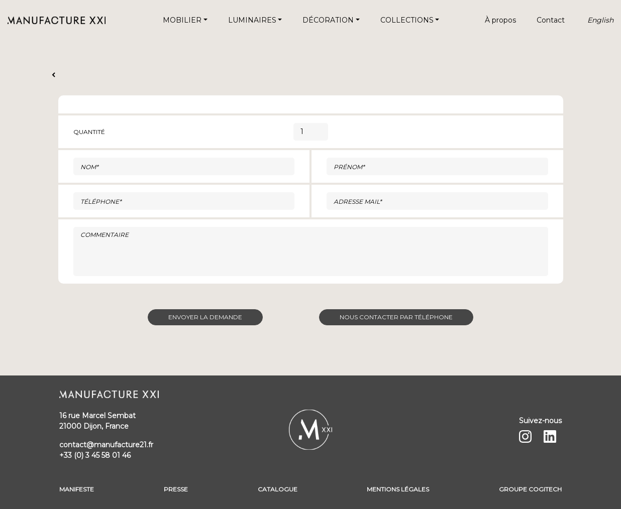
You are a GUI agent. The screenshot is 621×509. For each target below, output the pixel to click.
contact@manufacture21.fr (106, 444)
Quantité (89, 132)
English (600, 20)
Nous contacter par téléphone (396, 317)
